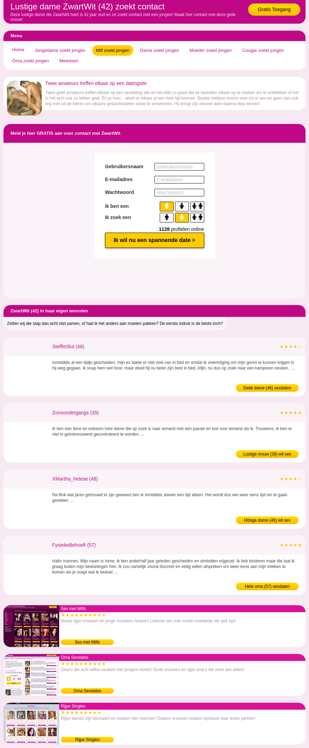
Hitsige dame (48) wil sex (267, 520)
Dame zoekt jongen (159, 50)
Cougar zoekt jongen (263, 50)
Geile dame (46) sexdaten (267, 387)
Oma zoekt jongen (30, 60)
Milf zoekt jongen (113, 50)
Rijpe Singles (87, 739)
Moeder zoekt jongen (211, 50)
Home (18, 49)
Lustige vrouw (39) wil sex (267, 454)
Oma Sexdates (87, 690)
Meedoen (69, 60)
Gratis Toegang (274, 9)
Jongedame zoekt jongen (60, 50)
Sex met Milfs (87, 642)
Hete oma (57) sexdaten (267, 586)
